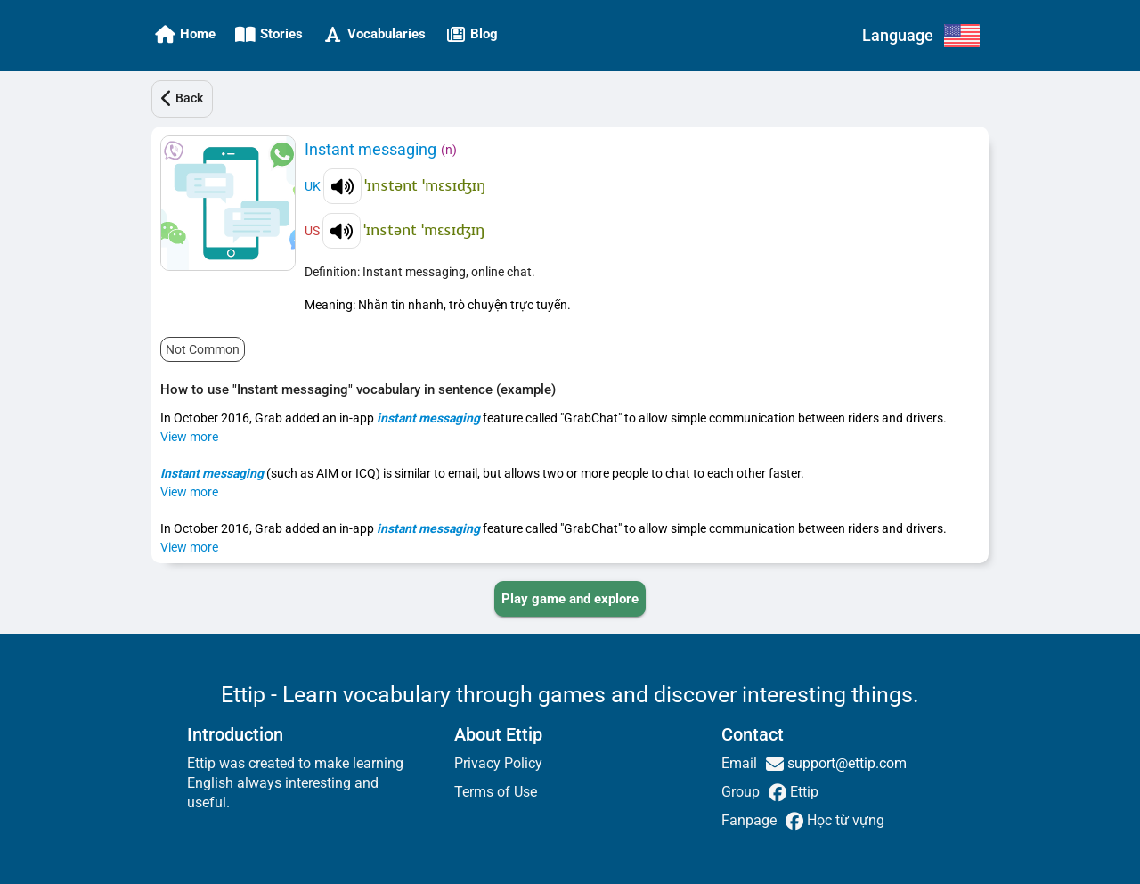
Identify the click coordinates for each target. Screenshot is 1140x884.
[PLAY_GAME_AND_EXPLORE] (570, 599)
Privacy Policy (498, 763)
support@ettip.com (845, 763)
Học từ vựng (843, 820)
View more (189, 437)
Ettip (802, 791)
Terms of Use (495, 791)
